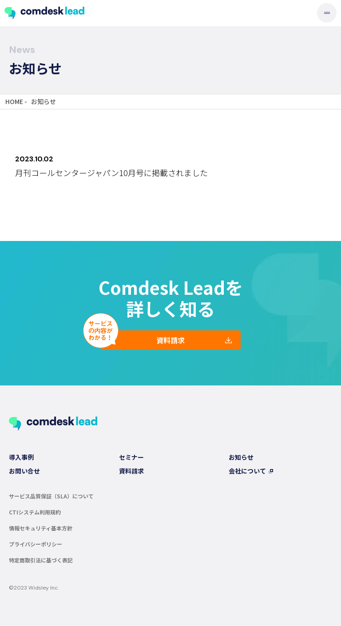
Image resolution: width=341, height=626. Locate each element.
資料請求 (170, 340)
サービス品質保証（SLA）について (51, 496)
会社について (247, 470)
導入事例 (21, 457)
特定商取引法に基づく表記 (41, 560)
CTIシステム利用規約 (35, 512)
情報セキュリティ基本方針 (40, 528)
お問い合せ (24, 470)
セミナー (131, 457)
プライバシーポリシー (35, 544)
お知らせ (241, 457)
